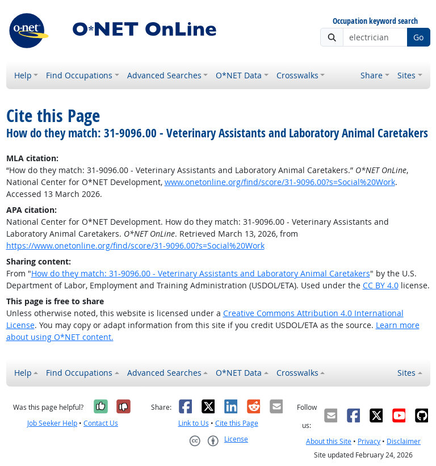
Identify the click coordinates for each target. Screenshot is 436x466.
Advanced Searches (164, 75)
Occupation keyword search (375, 21)
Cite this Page (236, 423)
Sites (406, 75)
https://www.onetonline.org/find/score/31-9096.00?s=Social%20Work (135, 245)
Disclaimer (404, 441)
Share (371, 75)
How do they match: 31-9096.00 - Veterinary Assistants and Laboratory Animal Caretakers (200, 273)
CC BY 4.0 (381, 285)
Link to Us (193, 423)
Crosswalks (297, 75)
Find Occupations (79, 75)
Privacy (369, 441)
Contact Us (100, 423)
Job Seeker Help (52, 423)
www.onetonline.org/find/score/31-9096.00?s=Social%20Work (280, 182)
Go (418, 37)
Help (23, 75)
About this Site (328, 441)
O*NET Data (239, 75)
